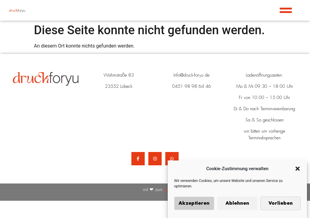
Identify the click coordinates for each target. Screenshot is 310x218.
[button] (298, 170)
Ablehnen (237, 204)
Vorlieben (281, 204)
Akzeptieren (194, 204)
